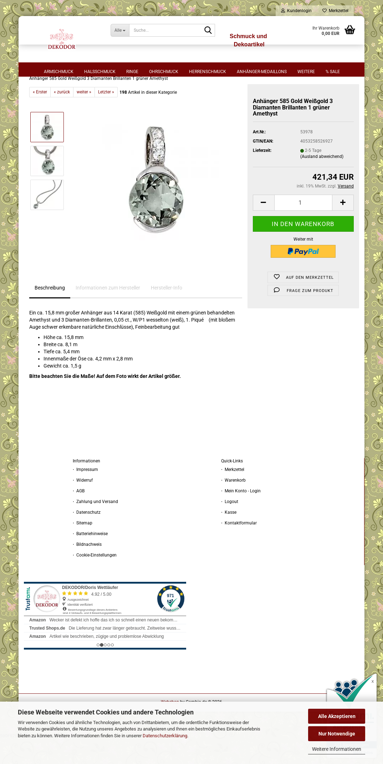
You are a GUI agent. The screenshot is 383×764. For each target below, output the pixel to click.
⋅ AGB (79, 515)
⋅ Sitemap (82, 547)
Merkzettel (335, 10)
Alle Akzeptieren (337, 716)
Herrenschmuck (207, 71)
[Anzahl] (303, 228)
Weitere (306, 71)
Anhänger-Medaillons (262, 71)
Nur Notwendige (336, 734)
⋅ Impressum (85, 494)
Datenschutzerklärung (165, 735)
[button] (263, 228)
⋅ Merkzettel (232, 494)
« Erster (40, 116)
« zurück (62, 116)
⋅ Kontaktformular (239, 547)
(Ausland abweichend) (321, 181)
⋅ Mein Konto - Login (241, 515)
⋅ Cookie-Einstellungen (95, 580)
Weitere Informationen (336, 749)
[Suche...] (120, 30)
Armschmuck (58, 71)
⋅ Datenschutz (87, 537)
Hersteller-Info (166, 313)
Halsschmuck (100, 71)
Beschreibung (50, 313)
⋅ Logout (229, 526)
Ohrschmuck (163, 71)
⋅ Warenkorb (233, 505)
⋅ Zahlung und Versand (95, 526)
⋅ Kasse (228, 537)
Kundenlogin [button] (296, 10)
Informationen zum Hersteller (108, 313)
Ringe (132, 71)
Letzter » (106, 116)
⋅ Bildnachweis (87, 569)
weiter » (84, 116)
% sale (333, 71)
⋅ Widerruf (83, 505)
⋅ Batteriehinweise (90, 558)
